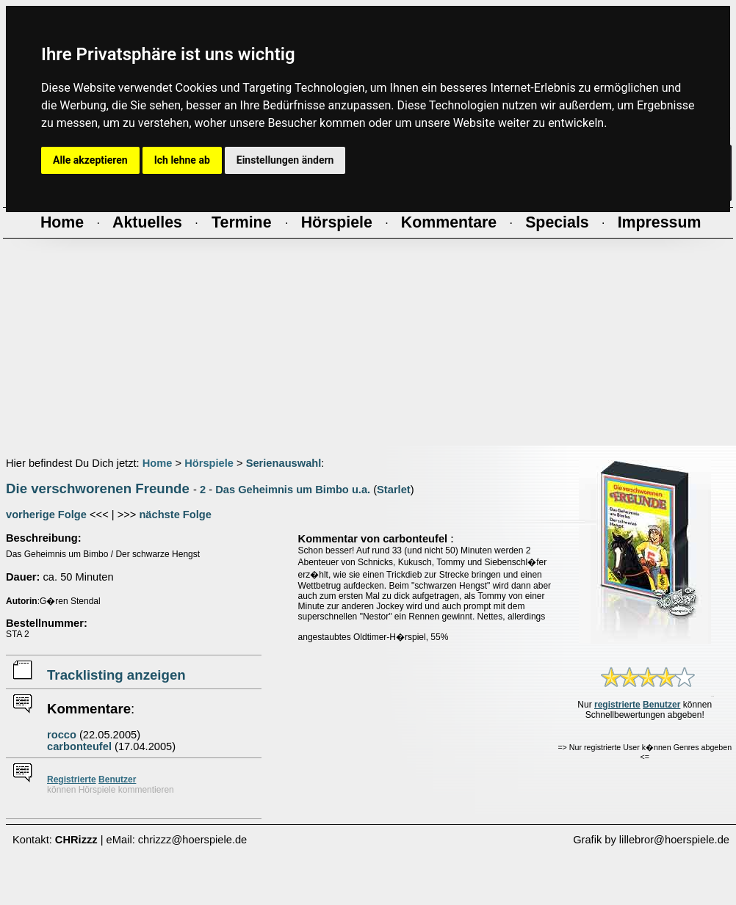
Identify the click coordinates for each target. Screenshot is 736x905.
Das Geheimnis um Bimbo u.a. (292, 489)
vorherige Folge (46, 514)
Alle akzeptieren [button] (90, 160)
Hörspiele (209, 463)
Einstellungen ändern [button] (285, 160)
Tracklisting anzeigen (116, 675)
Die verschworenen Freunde (98, 488)
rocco (61, 735)
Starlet (394, 489)
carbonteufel (79, 746)
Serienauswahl (284, 463)
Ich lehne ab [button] (182, 160)
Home (157, 463)
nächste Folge (175, 514)
